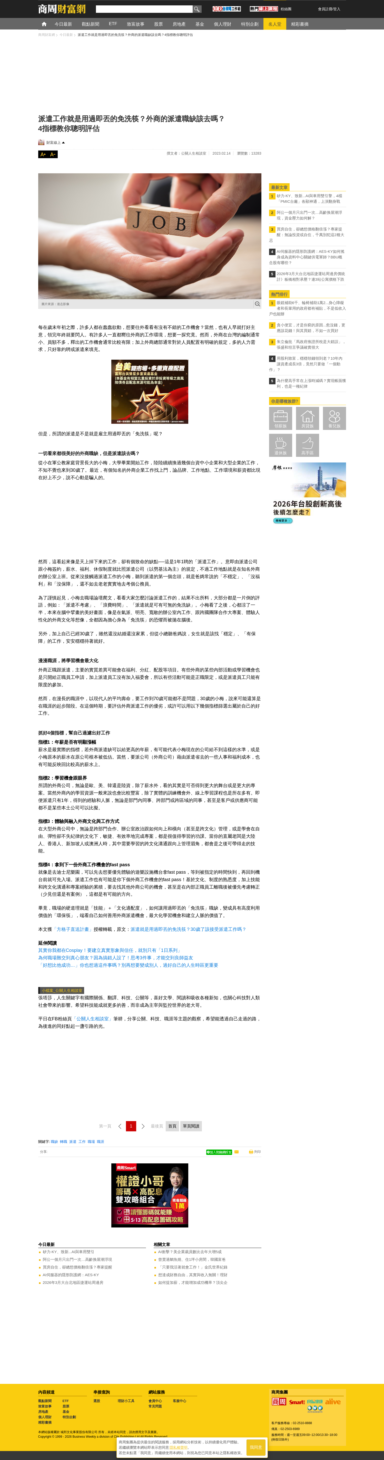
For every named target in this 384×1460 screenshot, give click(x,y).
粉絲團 (286, 9)
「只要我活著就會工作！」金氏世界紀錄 (193, 1267)
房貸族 (307, 426)
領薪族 (280, 426)
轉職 (63, 1142)
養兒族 (334, 426)
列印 (257, 1152)
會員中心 (155, 1401)
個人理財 (45, 1417)
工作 (82, 1142)
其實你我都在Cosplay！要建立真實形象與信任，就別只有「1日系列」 (110, 950)
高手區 (307, 453)
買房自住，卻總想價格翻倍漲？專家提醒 (77, 1267)
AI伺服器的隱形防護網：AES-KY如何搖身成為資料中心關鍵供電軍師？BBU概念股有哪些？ (306, 257)
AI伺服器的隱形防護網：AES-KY (71, 1275)
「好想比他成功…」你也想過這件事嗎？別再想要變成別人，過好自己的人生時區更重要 (128, 965)
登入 (336, 9)
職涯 (100, 1142)
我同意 (256, 1447)
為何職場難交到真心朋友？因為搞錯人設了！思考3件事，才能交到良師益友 (115, 957)
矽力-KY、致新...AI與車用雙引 (69, 1252)
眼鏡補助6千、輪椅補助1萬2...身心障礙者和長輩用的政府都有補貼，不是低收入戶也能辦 (307, 308)
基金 (66, 1412)
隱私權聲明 (179, 1447)
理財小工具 (126, 1401)
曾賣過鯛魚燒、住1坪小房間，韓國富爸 (192, 1259)
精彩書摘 (45, 1422)
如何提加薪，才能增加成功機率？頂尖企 (193, 1282)
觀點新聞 (45, 1401)
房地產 (43, 1412)
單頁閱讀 (191, 1126)
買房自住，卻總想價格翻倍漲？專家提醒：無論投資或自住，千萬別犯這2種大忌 (306, 235)
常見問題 (155, 1406)
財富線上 (53, 142)
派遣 (72, 1142)
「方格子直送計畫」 (73, 929)
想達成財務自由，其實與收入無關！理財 (193, 1275)
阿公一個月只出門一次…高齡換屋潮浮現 (77, 1259)
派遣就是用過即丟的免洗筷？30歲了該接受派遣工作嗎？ (189, 929)
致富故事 (45, 1406)
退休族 (280, 453)
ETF (66, 1401)
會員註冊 (325, 9)
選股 (96, 1401)
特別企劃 (69, 1417)
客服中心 (179, 1401)
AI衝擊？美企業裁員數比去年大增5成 (190, 1252)
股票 (66, 1406)
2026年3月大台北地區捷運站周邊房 (73, 1282)
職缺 (54, 1142)
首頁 (49, 23)
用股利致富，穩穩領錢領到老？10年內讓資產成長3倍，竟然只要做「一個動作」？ (306, 364)
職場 (91, 1142)
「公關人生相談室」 (92, 1018)
